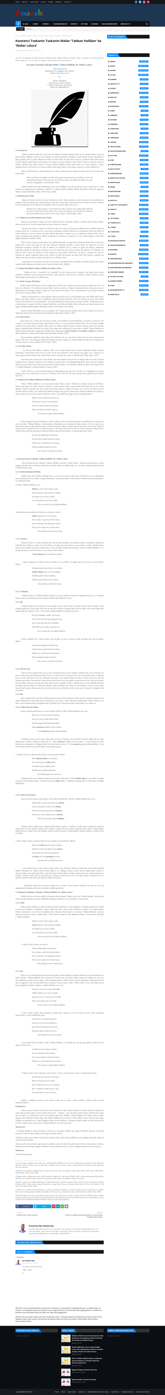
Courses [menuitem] (94, 24)
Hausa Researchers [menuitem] (109, 24)
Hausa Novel (129, 147)
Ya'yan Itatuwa (129, 277)
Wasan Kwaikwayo (129, 245)
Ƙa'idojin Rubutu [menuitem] (60, 24)
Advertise (58, 2)
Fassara (129, 120)
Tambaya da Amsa (127, 1392)
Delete (29, 1270)
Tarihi (129, 214)
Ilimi (129, 160)
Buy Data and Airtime (143, 1392)
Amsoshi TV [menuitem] (125, 24)
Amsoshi (30, 1392)
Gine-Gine (129, 133)
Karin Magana (129, 173)
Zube (129, 285)
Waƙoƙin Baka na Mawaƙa (129, 268)
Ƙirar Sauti (129, 294)
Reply (24, 1270)
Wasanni (129, 250)
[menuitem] (18, 24)
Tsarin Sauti (129, 223)
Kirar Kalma (129, 182)
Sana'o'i (129, 209)
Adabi (129, 66)
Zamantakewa (129, 281)
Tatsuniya (129, 218)
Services (43, 2)
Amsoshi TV (129, 84)
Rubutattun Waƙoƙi (129, 205)
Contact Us (67, 2)
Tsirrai (129, 227)
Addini (129, 70)
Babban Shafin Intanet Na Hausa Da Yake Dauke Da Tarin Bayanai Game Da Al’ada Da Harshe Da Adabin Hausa (87, 1338)
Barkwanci (129, 93)
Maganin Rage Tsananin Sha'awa (84, 1370)
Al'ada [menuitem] (25, 24)
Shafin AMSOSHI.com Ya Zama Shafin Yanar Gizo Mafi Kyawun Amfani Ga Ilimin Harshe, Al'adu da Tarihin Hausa (87, 1349)
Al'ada (129, 75)
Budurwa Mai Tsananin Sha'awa (84, 1379)
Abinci (129, 61)
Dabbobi (129, 115)
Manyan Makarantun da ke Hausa (98, 1392)
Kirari (129, 187)
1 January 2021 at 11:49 (30, 1263)
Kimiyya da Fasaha (129, 178)
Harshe (129, 142)
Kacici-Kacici (129, 169)
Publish (50, 2)
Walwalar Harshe (129, 241)
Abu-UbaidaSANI (59, 69)
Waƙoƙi (23, 36)
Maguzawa (129, 196)
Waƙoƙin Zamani (129, 272)
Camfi (129, 111)
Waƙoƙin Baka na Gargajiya (129, 263)
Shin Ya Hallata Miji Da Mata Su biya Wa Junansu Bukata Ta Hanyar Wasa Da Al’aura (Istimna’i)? (87, 1360)
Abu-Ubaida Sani (22, 50)
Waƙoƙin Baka (129, 259)
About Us (25, 2)
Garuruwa (129, 129)
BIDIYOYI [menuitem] (74, 24)
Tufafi (129, 236)
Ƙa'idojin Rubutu (129, 290)
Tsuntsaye (129, 232)
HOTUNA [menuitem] (84, 24)
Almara (129, 79)
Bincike (129, 102)
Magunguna (129, 191)
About (63, 1392)
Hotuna (129, 156)
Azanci (129, 88)
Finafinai (129, 124)
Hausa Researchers (129, 151)
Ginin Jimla (129, 138)
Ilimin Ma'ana (129, 164)
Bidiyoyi (129, 97)
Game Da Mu (34, 2)
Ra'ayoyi (129, 200)
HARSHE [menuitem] (46, 24)
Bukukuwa (129, 106)
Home (17, 2)
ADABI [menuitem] (35, 24)
